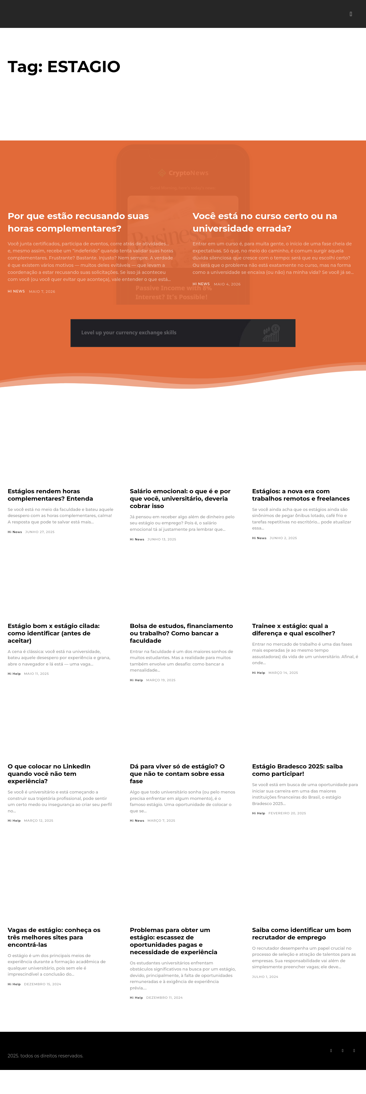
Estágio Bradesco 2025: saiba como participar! (300, 783)
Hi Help (14, 686)
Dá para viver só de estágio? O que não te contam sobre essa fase (180, 787)
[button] (351, 14)
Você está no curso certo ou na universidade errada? (272, 221)
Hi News (17, 304)
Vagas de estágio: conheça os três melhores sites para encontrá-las (57, 950)
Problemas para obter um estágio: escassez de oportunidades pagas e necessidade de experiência (176, 954)
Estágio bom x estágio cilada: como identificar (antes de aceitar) (56, 646)
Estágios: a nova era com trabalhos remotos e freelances (304, 507)
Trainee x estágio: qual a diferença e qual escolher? (296, 642)
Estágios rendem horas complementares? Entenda (53, 507)
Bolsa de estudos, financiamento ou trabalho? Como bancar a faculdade (176, 646)
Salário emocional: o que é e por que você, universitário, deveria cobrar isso (177, 511)
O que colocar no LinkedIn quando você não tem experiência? (52, 787)
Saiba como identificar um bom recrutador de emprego (305, 946)
